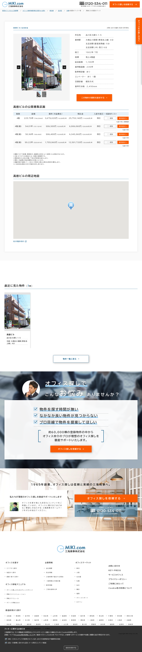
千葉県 (110, 619)
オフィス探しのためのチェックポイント (20, 593)
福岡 (87, 597)
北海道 (9, 619)
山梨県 (46, 623)
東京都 (119, 619)
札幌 (87, 585)
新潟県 (9, 623)
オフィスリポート (92, 601)
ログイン (89, 606)
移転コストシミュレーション (16, 597)
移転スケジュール (13, 602)
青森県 (18, 619)
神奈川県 (130, 619)
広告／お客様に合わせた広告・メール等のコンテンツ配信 (27, 643)
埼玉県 (101, 619)
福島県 (64, 619)
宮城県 (36, 619)
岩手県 (27, 619)
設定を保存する (71, 648)
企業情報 (52, 566)
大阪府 (119, 623)
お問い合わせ (120, 566)
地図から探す (11, 576)
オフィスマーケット (91, 566)
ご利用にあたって (122, 583)
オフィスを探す (10, 566)
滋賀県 (101, 623)
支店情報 (54, 576)
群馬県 (92, 619)
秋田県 (46, 619)
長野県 (55, 623)
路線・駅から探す (13, 580)
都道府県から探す (11, 613)
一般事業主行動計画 (58, 585)
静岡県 (73, 623)
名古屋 (88, 580)
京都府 (110, 623)
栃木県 (83, 619)
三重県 (92, 623)
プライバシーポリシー (123, 579)
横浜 (87, 593)
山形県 (55, 619)
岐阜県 (64, 623)
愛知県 (83, 623)
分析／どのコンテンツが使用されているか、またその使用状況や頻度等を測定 (34, 639)
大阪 (87, 576)
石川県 (27, 623)
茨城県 (73, 619)
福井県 (36, 623)
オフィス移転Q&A (13, 606)
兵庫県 (129, 623)
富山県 (18, 623)
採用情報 (54, 589)
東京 (87, 572)
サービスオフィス (122, 575)
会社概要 (54, 572)
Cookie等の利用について (24, 635)
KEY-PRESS (121, 571)
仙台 (87, 589)
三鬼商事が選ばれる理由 (59, 580)
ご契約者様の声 (56, 593)
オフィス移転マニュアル (14, 588)
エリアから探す (12, 572)
